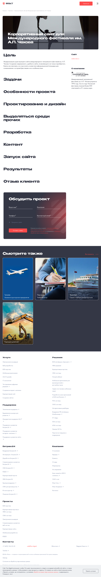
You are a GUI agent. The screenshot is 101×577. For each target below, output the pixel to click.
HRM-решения (56, 366)
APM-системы (56, 425)
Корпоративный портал (10, 475)
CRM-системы (56, 373)
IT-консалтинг (7, 380)
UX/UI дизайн (7, 377)
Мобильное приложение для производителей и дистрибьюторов (61, 383)
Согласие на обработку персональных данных (16, 561)
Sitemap (5, 558)
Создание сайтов (8, 398)
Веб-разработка (8, 366)
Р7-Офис (55, 418)
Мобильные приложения (10, 373)
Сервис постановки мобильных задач (61, 390)
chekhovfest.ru (75, 59)
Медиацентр (56, 466)
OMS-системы (56, 404)
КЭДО (5, 536)
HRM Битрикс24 (8, 479)
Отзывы (54, 462)
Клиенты (54, 458)
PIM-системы (56, 401)
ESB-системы (56, 422)
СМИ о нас (55, 479)
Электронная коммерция (10, 362)
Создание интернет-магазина (12, 390)
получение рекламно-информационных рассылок (42, 230)
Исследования (56, 469)
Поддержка (9, 405)
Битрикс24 (9, 446)
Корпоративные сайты (9, 529)
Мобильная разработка (10, 533)
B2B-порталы (7, 369)
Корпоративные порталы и (11, 511)
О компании (56, 451)
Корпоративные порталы (59, 369)
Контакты (55, 490)
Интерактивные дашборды (60, 408)
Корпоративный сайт (9, 394)
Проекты (8, 502)
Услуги (6, 358)
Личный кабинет (57, 377)
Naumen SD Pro (57, 429)
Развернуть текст (8, 574)
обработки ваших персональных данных (46, 572)
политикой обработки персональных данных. (45, 232)
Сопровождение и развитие (11, 524)
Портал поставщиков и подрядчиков (59, 434)
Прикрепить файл (15, 222)
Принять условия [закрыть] (91, 571)
